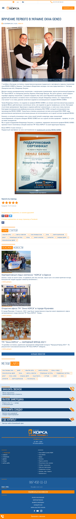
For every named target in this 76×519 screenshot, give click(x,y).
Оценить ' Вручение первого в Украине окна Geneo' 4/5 (13, 202)
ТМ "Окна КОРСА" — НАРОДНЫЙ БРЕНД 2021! (24, 341)
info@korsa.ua (38, 439)
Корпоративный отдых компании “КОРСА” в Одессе (26, 274)
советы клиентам (22, 235)
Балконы (41, 459)
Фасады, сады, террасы (45, 471)
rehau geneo (13, 376)
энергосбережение (59, 235)
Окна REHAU (42, 454)
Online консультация (38, 497)
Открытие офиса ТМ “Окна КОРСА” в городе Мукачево (28, 308)
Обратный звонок (38, 500)
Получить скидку (38, 409)
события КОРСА (8, 235)
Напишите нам (38, 505)
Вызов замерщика (38, 399)
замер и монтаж (40, 237)
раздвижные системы (64, 373)
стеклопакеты (32, 379)
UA (17, 2)
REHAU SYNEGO (56, 370)
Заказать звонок (38, 389)
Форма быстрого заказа (38, 507)
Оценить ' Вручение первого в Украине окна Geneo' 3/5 (10, 202)
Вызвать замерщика (38, 502)
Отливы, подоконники (44, 465)
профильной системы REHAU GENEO (49, 130)
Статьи (4, 461)
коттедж (47, 376)
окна (48, 235)
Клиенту (5, 455)
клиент (56, 376)
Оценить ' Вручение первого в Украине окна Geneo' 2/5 (6, 202)
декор (5, 237)
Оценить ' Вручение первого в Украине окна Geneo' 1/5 (3, 202)
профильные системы (17, 237)
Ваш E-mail (5, 487)
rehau (29, 237)
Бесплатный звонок (56, 2)
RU (23, 2)
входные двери (62, 237)
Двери (40, 457)
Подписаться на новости (38, 492)
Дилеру (5, 459)
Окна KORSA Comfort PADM (46, 452)
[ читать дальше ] (7, 282)
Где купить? (38, 419)
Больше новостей (38, 354)
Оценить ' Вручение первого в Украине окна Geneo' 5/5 (16, 202)
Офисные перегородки (45, 467)
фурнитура (52, 237)
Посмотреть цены (68, 8)
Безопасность (42, 473)
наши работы (37, 376)
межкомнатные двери (9, 240)
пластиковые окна (37, 235)
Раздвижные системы (44, 469)
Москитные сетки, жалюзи (46, 463)
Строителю (6, 457)
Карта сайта (6, 463)
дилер (20, 370)
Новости (20, 23)
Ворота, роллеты (43, 461)
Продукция (7, 452)
